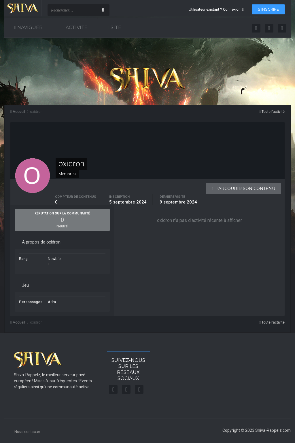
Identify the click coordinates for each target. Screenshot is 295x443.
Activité (76, 27)
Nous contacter (27, 431)
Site (115, 27)
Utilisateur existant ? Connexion (216, 9)
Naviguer (29, 27)
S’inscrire (268, 9)
